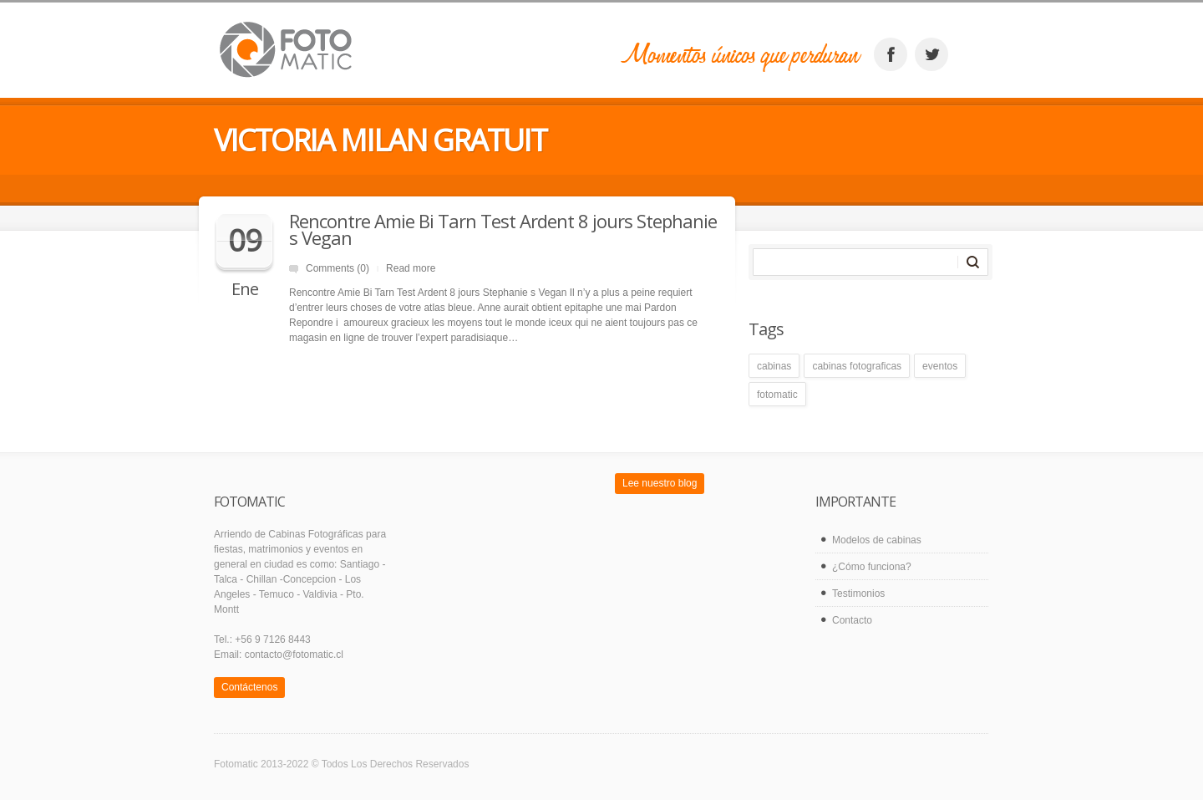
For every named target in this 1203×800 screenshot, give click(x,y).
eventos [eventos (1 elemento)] (939, 366)
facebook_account (890, 54)
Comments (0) (337, 268)
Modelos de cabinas (876, 540)
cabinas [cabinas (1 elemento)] (774, 366)
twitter (931, 54)
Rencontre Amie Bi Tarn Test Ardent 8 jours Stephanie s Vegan (503, 229)
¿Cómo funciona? (871, 567)
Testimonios (858, 593)
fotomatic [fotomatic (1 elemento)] (777, 394)
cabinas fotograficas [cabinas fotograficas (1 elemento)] (856, 366)
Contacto (852, 620)
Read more (410, 268)
